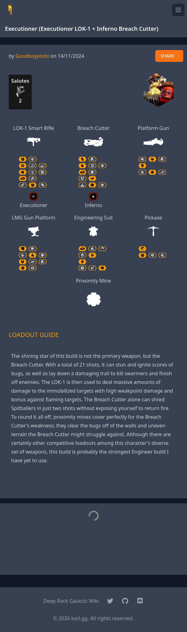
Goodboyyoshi (32, 56)
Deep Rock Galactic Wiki (71, 600)
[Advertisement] (93, 484)
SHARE (167, 56)
